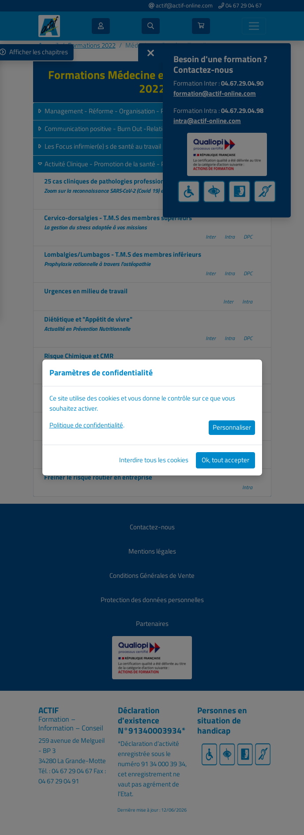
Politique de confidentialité (86, 425)
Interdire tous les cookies (153, 460)
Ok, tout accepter (225, 460)
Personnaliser (232, 427)
